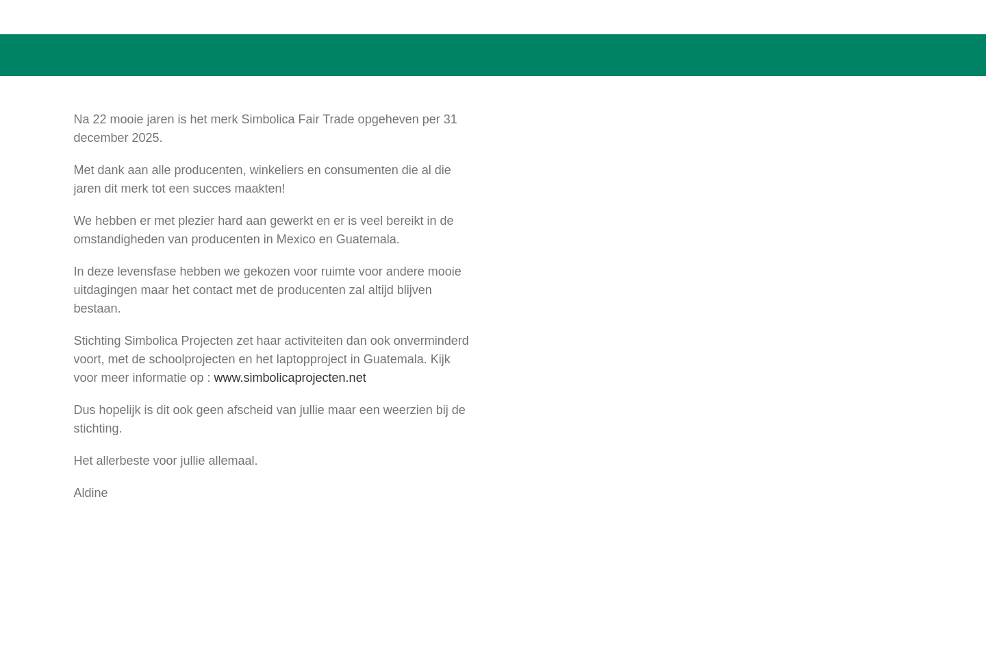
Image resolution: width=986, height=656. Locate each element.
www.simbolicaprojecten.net (290, 378)
